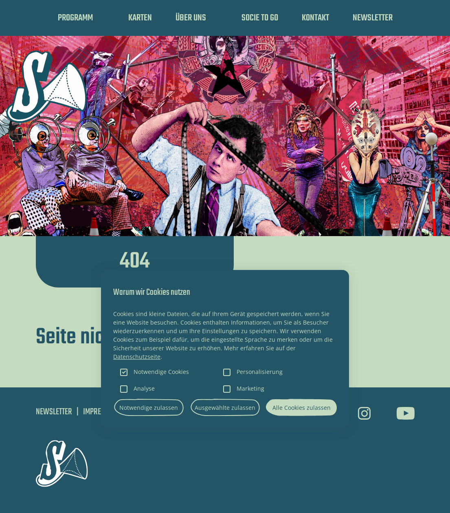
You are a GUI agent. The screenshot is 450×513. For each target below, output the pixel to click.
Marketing (250, 388)
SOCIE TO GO (259, 18)
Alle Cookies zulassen (301, 407)
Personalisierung (260, 372)
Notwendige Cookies (161, 372)
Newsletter (373, 18)
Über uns (191, 18)
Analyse (144, 388)
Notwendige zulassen (148, 407)
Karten (140, 18)
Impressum (100, 412)
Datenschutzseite (136, 356)
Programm (75, 18)
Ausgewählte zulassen (225, 407)
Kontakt (315, 18)
